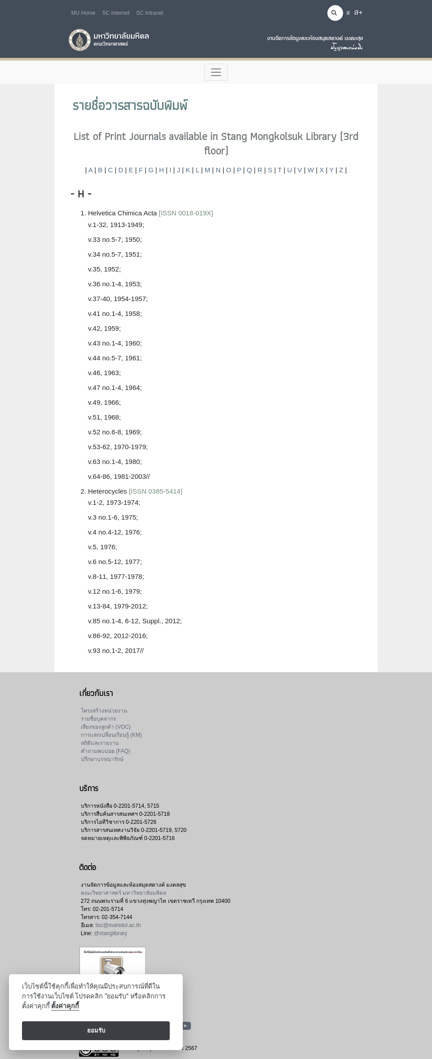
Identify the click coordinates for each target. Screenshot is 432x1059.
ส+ (358, 12)
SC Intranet (149, 13)
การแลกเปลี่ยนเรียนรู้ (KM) (111, 735)
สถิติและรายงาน (100, 743)
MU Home (83, 13)
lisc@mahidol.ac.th (118, 925)
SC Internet (116, 13)
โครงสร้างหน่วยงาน (104, 711)
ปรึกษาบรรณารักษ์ (102, 759)
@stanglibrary (110, 933)
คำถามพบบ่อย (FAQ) (105, 751)
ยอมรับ (96, 1030)
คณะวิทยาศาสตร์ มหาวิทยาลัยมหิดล (123, 893)
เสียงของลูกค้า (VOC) (106, 727)
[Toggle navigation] (216, 72)
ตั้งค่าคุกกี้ (65, 1006)
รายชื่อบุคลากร (98, 719)
